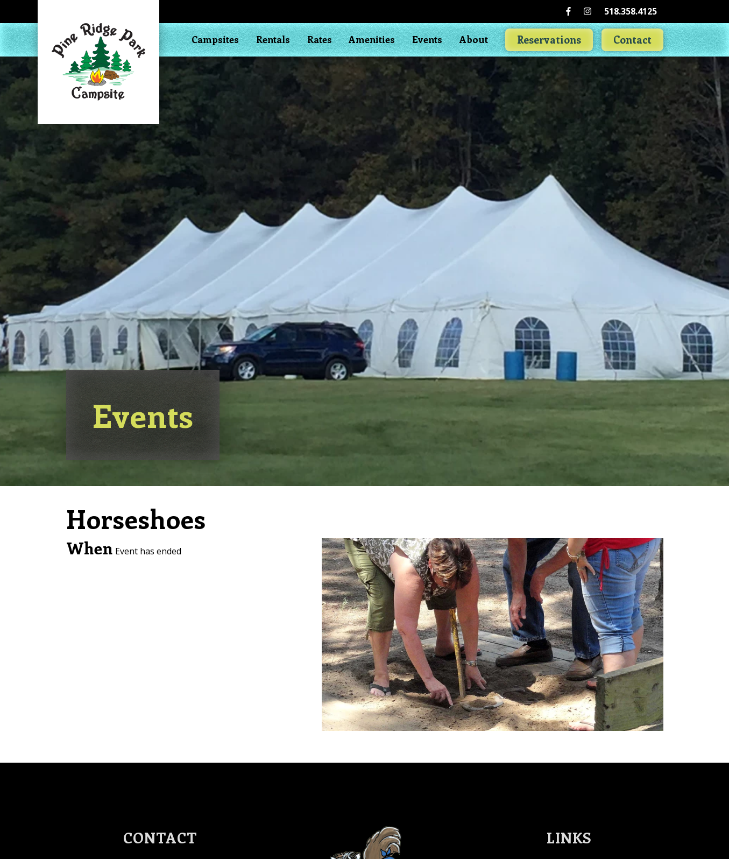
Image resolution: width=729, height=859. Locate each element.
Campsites (215, 39)
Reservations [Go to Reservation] (549, 39)
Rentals (273, 39)
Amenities (372, 39)
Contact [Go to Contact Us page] (632, 39)
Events (427, 39)
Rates (319, 39)
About (473, 39)
